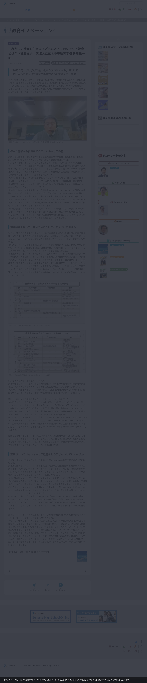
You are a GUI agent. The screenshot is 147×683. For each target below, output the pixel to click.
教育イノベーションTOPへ (70, 30)
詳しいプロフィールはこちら (57, 556)
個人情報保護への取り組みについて (121, 669)
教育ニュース (57, 8)
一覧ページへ (47, 574)
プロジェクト (38, 20)
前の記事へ (16, 574)
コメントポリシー (69, 3)
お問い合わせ (111, 3)
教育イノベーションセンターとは (120, 42)
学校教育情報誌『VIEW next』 (28, 15)
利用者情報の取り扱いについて (91, 3)
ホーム (9, 20)
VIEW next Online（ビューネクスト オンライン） (14, 644)
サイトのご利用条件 (51, 3)
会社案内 (140, 669)
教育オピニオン (80, 8)
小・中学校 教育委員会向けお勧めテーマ (118, 15)
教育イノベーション (135, 8)
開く (121, 3)
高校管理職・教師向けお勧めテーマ (72, 15)
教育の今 (117, 8)
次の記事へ (79, 574)
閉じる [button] (138, 679)
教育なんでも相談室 (100, 8)
